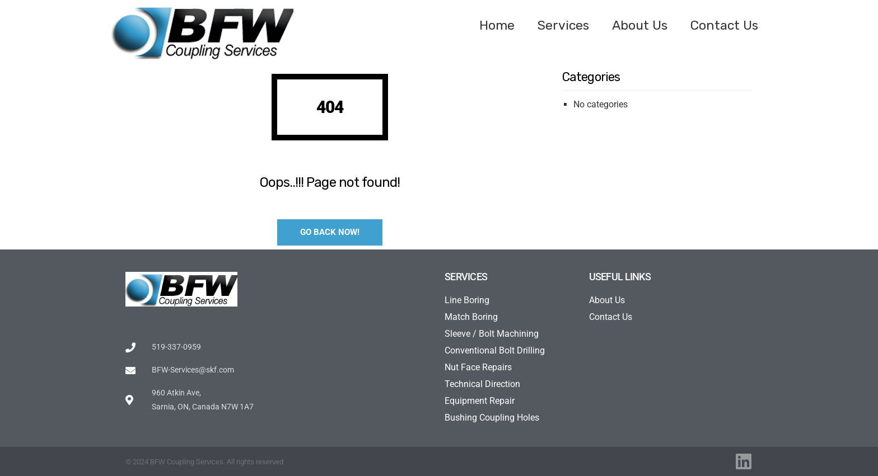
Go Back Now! (329, 232)
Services (563, 25)
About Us (639, 25)
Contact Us (724, 25)
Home (497, 25)
